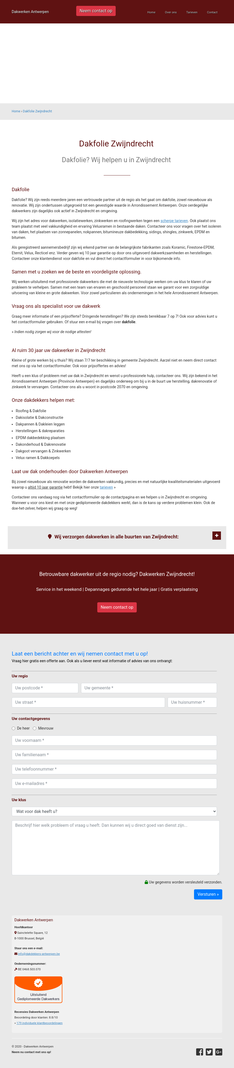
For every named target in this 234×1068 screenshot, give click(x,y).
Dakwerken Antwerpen (30, 12)
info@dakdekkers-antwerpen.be (39, 954)
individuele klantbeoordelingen (40, 1023)
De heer (21, 728)
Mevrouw (43, 728)
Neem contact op (96, 10)
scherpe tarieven (174, 221)
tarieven (106, 487)
